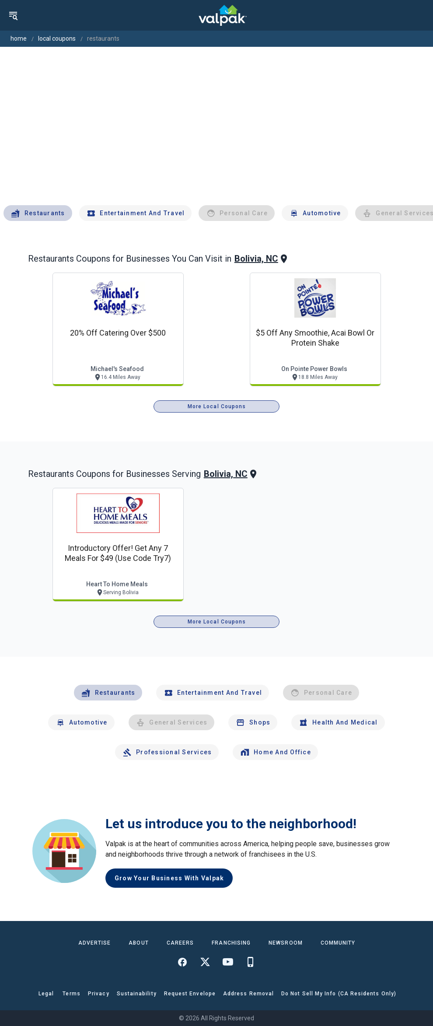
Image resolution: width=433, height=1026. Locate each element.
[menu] (13, 15)
